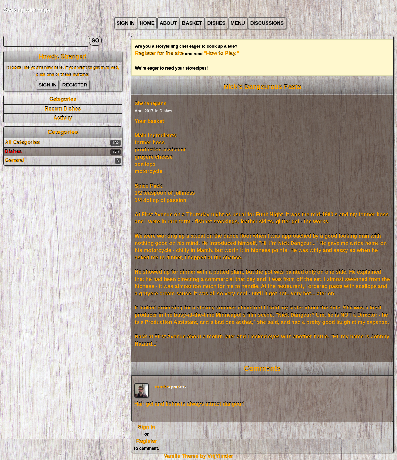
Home (147, 23)
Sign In (126, 23)
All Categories (22, 142)
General (14, 160)
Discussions (267, 23)
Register (74, 84)
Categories (62, 99)
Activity (63, 118)
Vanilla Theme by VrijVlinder (198, 456)
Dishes (216, 23)
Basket (192, 23)
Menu (238, 23)
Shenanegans (151, 103)
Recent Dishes (63, 109)
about (168, 23)
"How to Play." (221, 53)
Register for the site (159, 53)
